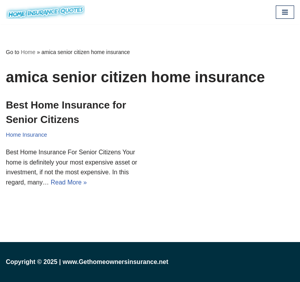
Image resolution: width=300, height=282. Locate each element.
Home (28, 52)
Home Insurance (26, 135)
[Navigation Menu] (285, 12)
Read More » (69, 182)
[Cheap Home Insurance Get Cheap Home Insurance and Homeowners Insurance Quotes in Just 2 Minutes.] (45, 12)
